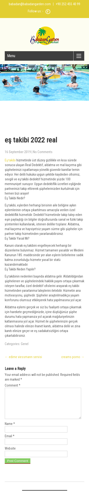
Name (10, 429)
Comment (12, 385)
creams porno (72, 357)
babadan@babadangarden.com (30, 4)
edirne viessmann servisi (23, 357)
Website (10, 454)
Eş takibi (10, 160)
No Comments (42, 152)
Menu (11, 56)
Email (9, 442)
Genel (24, 344)
